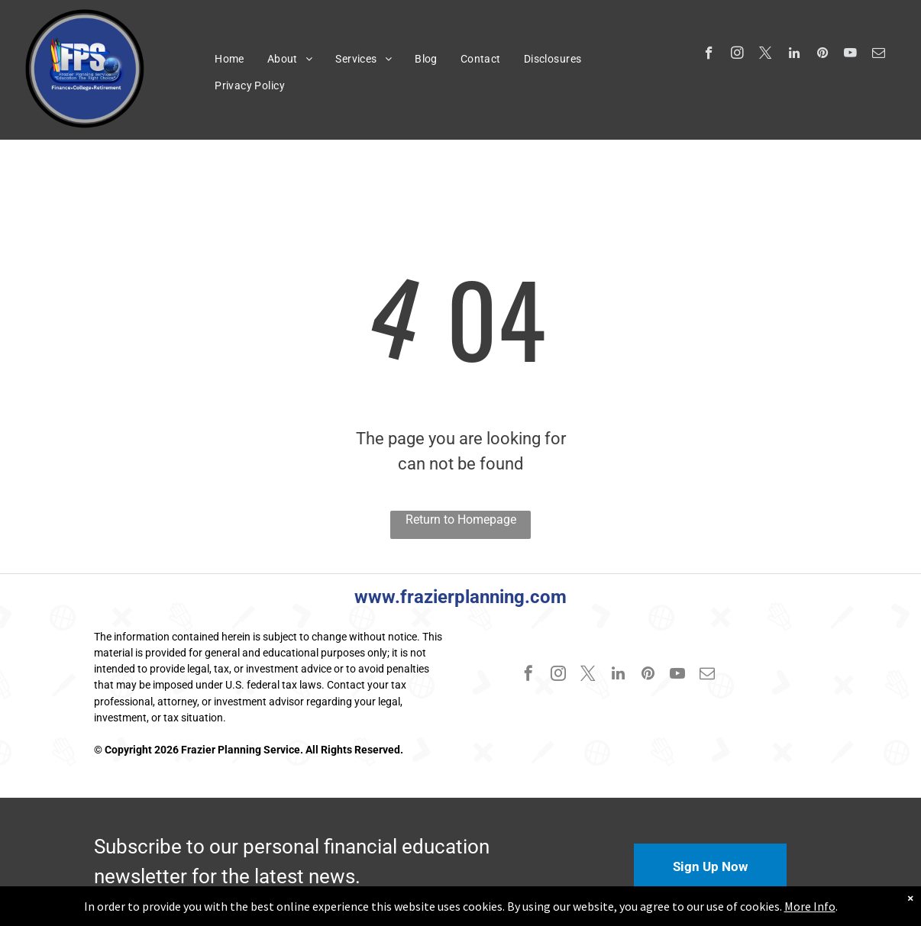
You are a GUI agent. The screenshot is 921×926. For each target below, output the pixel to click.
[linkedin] (793, 55)
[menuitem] (229, 59)
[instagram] (737, 55)
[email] (878, 55)
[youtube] (850, 55)
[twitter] (765, 55)
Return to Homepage (461, 519)
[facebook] (709, 55)
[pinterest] (822, 55)
